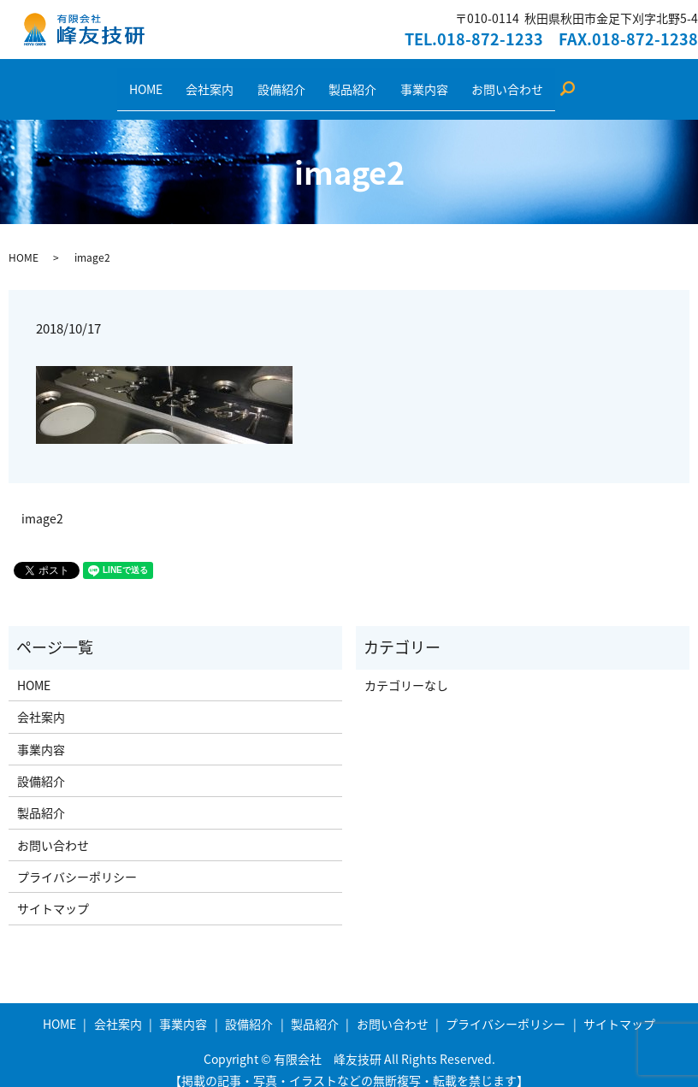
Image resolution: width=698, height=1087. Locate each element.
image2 (42, 502)
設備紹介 (287, 79)
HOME (175, 79)
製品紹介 (347, 79)
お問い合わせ (479, 79)
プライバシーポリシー (77, 860)
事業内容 (407, 79)
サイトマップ (53, 892)
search (544, 80)
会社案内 (227, 79)
